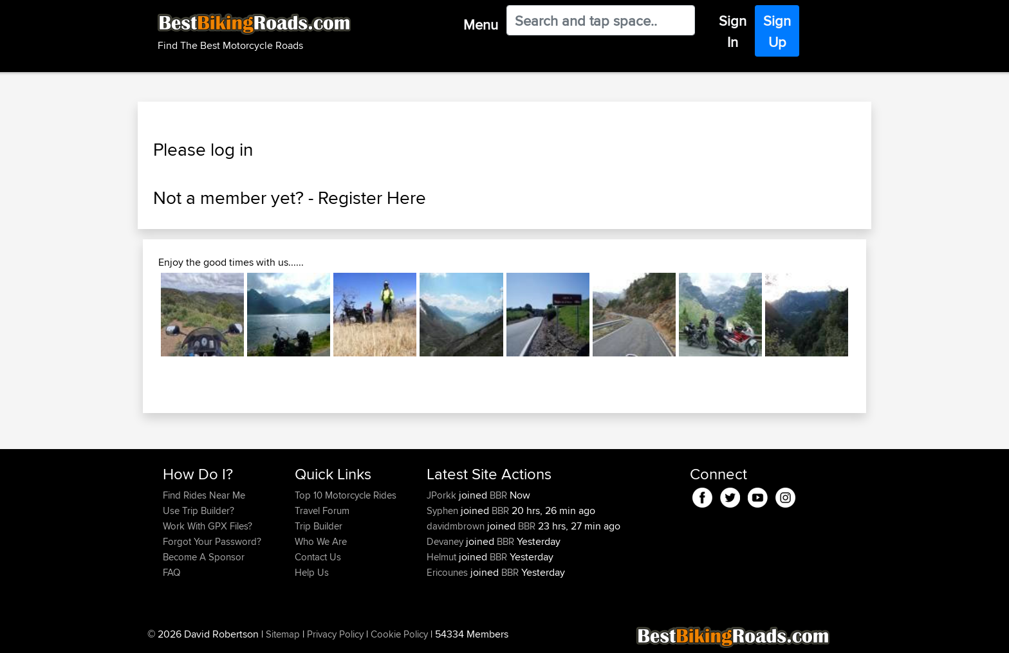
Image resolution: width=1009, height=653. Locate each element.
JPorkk (443, 495)
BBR (498, 495)
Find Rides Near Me (204, 495)
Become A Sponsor (204, 557)
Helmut (443, 557)
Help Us (312, 572)
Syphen (444, 510)
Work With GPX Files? (207, 526)
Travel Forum (322, 510)
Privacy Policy (335, 634)
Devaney (446, 541)
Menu (480, 24)
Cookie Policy (399, 634)
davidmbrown (457, 526)
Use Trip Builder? (198, 510)
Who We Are (321, 541)
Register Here (372, 197)
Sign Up (777, 31)
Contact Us (318, 557)
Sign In (732, 31)
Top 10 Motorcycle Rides (345, 495)
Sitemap (283, 634)
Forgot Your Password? (212, 541)
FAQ (171, 572)
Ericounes (448, 572)
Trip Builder (318, 526)
